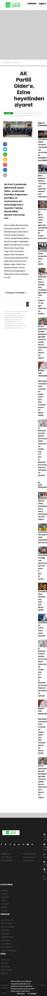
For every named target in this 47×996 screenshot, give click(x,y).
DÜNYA (4, 894)
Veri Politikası (6, 860)
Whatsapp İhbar (29, 857)
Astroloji (4, 973)
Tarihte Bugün (7, 937)
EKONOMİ (5, 904)
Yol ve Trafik (6, 923)
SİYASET (16, 62)
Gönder (28, 304)
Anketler (4, 963)
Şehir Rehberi (6, 947)
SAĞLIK (4, 907)
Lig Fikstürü (5, 933)
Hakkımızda (6, 853)
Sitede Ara (5, 960)
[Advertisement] (23, 34)
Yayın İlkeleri (6, 857)
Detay (21, 993)
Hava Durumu (7, 920)
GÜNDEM (31, 3)
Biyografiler (6, 966)
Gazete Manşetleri (9, 950)
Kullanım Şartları (29, 853)
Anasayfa (6, 62)
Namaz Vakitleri (7, 927)
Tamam (31, 993)
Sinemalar (5, 940)
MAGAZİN (5, 897)
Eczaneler (5, 930)
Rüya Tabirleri (7, 970)
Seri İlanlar (5, 943)
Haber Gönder (28, 860)
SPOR (3, 900)
